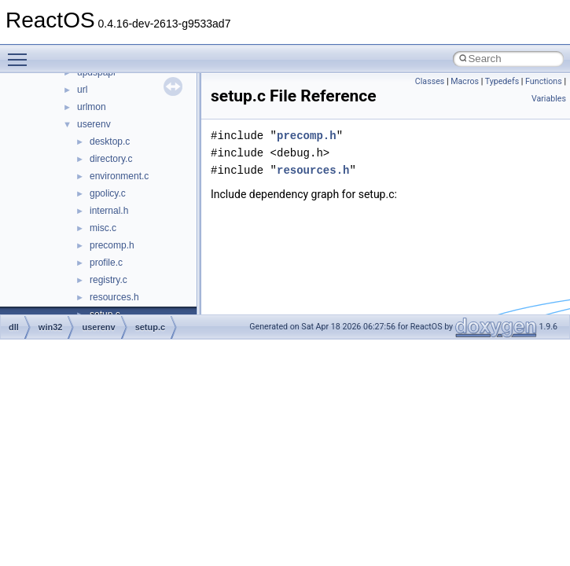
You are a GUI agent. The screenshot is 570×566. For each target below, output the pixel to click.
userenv (94, 124)
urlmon (91, 106)
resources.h (114, 297)
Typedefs (502, 81)
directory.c (111, 158)
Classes (429, 81)
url (82, 89)
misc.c (103, 227)
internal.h (109, 210)
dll (14, 327)
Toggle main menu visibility (21, 53)
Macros (464, 81)
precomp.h (112, 245)
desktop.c (110, 141)
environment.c (119, 176)
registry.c (108, 279)
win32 (51, 327)
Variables (548, 99)
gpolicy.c (108, 193)
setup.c (150, 327)
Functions (543, 81)
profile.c (106, 262)
